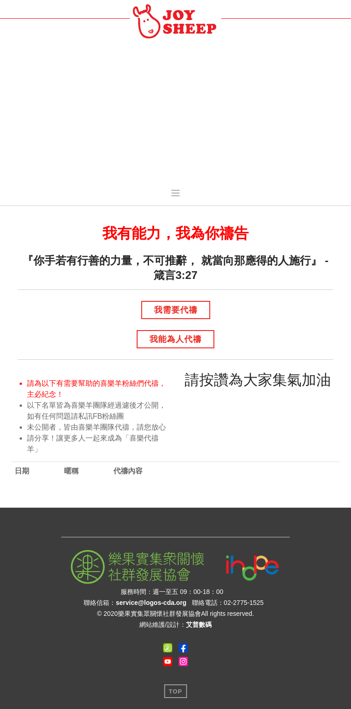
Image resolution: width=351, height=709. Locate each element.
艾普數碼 (199, 624)
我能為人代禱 (175, 339)
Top (175, 691)
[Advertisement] (175, 112)
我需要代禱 (175, 310)
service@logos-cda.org (151, 602)
